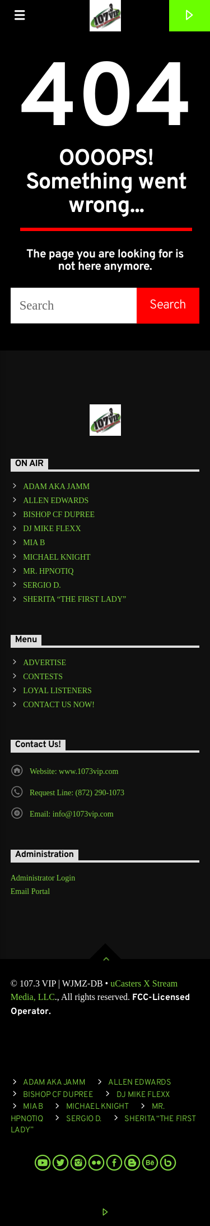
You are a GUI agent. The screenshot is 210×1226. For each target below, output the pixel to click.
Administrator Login (43, 878)
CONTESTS (43, 676)
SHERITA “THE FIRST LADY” (74, 599)
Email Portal (30, 891)
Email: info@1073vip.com (72, 814)
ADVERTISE (44, 662)
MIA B (34, 542)
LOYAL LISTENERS (57, 690)
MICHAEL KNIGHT (56, 557)
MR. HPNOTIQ (48, 571)
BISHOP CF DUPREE (59, 514)
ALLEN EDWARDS (55, 500)
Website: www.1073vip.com (74, 771)
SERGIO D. (42, 585)
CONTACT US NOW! (59, 704)
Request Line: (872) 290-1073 (77, 793)
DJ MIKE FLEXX (52, 528)
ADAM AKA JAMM (56, 486)
